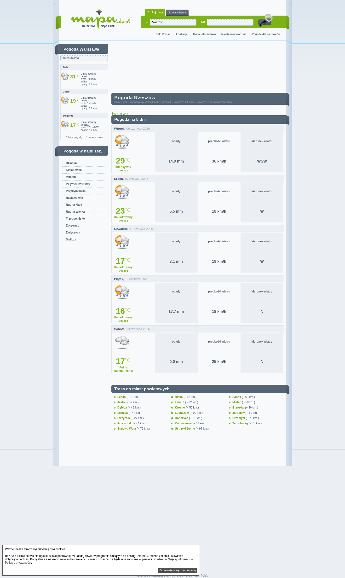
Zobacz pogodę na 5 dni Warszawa (84, 137)
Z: (147, 21)
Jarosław (239, 413)
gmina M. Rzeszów (195, 101)
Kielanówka (74, 170)
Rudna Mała (74, 204)
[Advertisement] (201, 68)
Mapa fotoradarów (204, 34)
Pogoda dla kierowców (266, 34)
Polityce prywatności (18, 562)
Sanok (237, 397)
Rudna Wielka (75, 211)
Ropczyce (182, 418)
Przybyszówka (76, 191)
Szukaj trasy (155, 12)
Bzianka (71, 163)
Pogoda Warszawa (81, 49)
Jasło (121, 402)
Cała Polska (163, 34)
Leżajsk (123, 413)
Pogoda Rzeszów (134, 97)
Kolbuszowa (183, 423)
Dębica (122, 407)
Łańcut (180, 402)
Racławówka (74, 197)
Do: (203, 21)
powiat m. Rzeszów (172, 101)
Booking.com (119, 113)
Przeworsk (124, 423)
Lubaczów (182, 413)
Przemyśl (239, 418)
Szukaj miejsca (177, 12)
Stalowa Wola (127, 428)
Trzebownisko (75, 218)
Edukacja (182, 34)
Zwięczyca (73, 232)
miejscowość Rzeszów (220, 101)
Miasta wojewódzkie (234, 34)
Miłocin (71, 177)
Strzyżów (124, 418)
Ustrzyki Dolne (185, 428)
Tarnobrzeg (240, 423)
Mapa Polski (120, 101)
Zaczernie (72, 225)
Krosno (180, 407)
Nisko (179, 397)
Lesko (121, 397)
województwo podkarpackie (144, 101)
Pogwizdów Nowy (78, 184)
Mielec (237, 402)
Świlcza (71, 239)
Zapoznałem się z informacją (177, 570)
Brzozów (238, 407)
